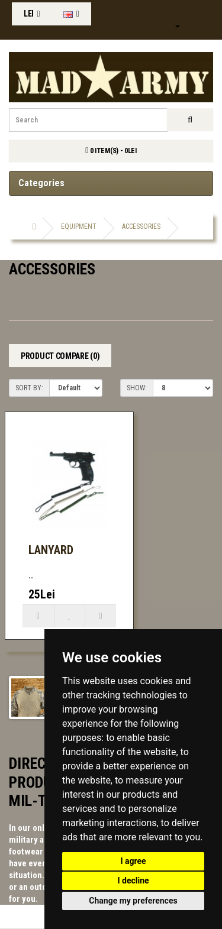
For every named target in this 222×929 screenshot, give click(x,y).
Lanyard (50, 550)
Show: (137, 388)
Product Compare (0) (60, 356)
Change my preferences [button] (133, 900)
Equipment (78, 226)
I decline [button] (133, 880)
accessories (141, 226)
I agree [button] (133, 861)
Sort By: (29, 388)
